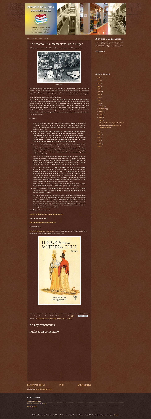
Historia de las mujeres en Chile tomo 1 (41, 231)
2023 (99, 83)
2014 (99, 134)
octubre (101, 106)
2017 (99, 100)
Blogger (116, 415)
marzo (101, 120)
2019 (99, 95)
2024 (99, 80)
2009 (99, 146)
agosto (101, 111)
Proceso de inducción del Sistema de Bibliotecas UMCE (110, 126)
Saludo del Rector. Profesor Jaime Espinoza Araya (46, 214)
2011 (99, 140)
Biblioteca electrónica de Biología (37, 404)
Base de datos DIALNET (34, 401)
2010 (99, 143)
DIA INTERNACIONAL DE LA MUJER (60, 319)
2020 (99, 92)
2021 (99, 89)
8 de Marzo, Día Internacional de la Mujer (111, 123)
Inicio (61, 385)
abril (100, 117)
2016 (99, 103)
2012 (99, 137)
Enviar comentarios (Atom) (44, 389)
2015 (99, 132)
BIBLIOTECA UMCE (42, 319)
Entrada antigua (84, 385)
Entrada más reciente (36, 385)
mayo (101, 114)
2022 (99, 86)
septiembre (102, 109)
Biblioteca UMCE (32, 406)
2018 (99, 97)
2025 (99, 77)
